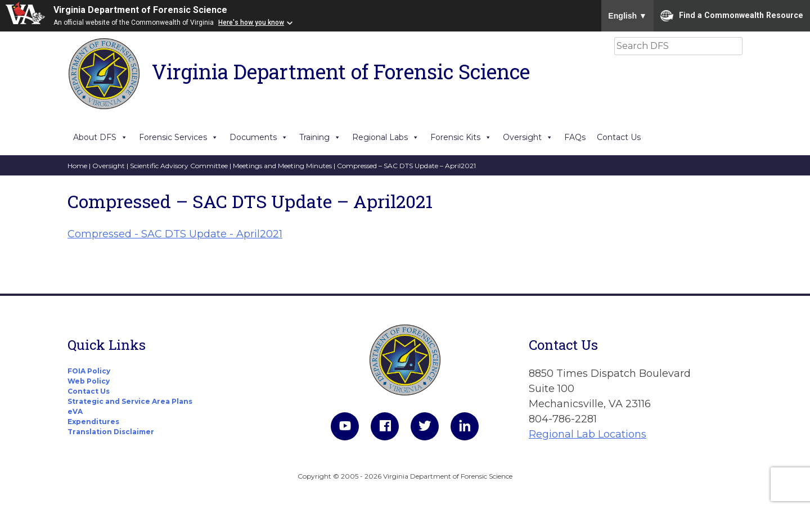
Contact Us (619, 137)
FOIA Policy (89, 371)
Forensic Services (178, 137)
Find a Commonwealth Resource (731, 15)
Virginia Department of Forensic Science (140, 9)
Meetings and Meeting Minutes (282, 165)
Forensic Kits (461, 137)
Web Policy (89, 381)
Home (77, 165)
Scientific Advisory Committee (179, 165)
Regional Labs (385, 137)
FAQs (575, 137)
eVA (75, 411)
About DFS (100, 137)
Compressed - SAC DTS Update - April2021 (175, 234)
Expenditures (93, 421)
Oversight (528, 137)
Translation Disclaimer (111, 431)
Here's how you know (251, 22)
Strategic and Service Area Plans (130, 401)
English (627, 15)
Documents (259, 137)
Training (320, 137)
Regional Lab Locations (587, 434)
